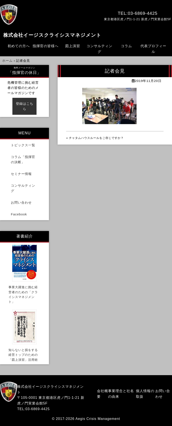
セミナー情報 (21, 174)
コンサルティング (99, 48)
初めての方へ (19, 46)
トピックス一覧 (23, 145)
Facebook (19, 214)
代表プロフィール (153, 48)
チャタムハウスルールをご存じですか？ (96, 138)
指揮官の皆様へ (45, 46)
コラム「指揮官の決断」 (23, 159)
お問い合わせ (21, 202)
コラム (126, 46)
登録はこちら (24, 106)
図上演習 (72, 46)
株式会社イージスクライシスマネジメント (52, 35)
